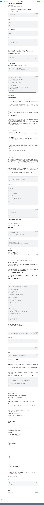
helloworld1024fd (11, 5)
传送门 (14, 95)
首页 (19, 1)
